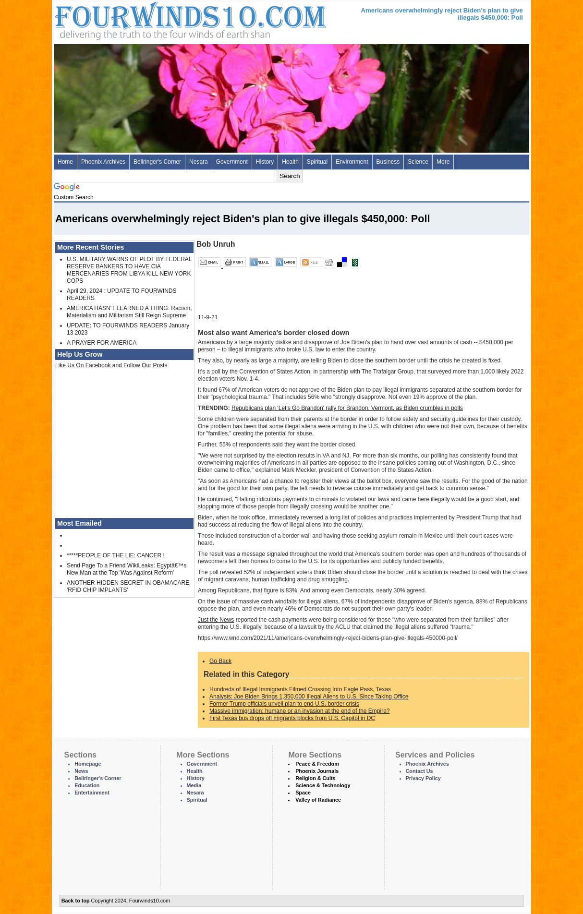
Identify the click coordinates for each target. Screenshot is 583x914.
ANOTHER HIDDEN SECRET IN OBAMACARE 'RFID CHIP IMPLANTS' (128, 586)
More (443, 161)
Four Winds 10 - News (150, 19)
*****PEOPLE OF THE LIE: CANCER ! (116, 555)
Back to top (75, 900)
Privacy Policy (423, 778)
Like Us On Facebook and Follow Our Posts (111, 365)
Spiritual (317, 161)
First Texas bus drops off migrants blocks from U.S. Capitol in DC (292, 718)
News (81, 771)
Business (388, 161)
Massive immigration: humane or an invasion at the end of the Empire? (299, 711)
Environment (352, 161)
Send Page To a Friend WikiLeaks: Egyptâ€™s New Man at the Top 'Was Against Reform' (126, 569)
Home (65, 161)
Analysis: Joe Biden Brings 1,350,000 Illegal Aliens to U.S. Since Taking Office (308, 696)
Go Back (220, 661)
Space (303, 792)
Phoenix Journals (317, 771)
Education (86, 785)
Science (418, 161)
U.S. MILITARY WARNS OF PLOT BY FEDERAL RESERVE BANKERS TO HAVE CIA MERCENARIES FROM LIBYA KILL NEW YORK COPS (129, 270)
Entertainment (91, 792)
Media (194, 785)
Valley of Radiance (318, 800)
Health (290, 161)
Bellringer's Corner (157, 161)
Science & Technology (322, 785)
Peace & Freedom (317, 764)
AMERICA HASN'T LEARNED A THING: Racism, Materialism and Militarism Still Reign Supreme (129, 312)
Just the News (216, 619)
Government (232, 161)
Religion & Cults (315, 778)
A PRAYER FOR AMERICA (101, 342)
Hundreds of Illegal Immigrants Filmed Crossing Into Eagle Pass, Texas (300, 689)
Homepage (87, 764)
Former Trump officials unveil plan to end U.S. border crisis (284, 703)
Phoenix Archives (103, 161)
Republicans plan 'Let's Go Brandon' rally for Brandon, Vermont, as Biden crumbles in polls (347, 408)
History (265, 161)
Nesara (198, 161)
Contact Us (419, 771)
